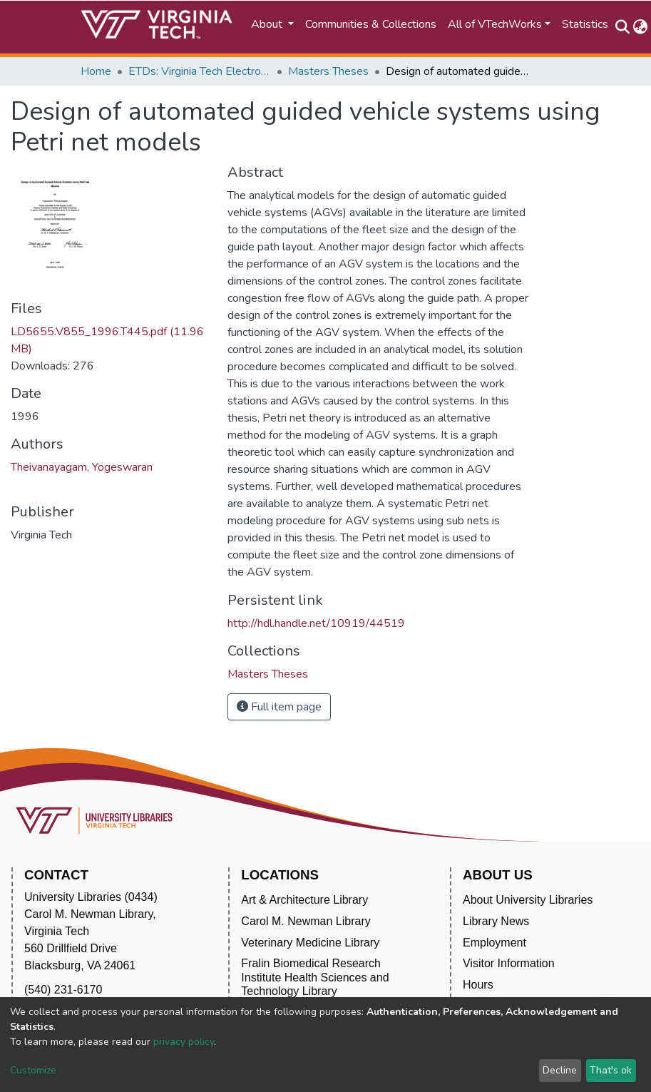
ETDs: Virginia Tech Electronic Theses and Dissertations (199, 71)
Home (96, 71)
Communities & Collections (370, 24)
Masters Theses (328, 71)
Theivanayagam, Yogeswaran (82, 467)
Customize (33, 1070)
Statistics (585, 24)
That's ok (611, 1070)
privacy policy (183, 1041)
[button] (641, 27)
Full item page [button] (279, 707)
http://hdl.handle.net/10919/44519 (316, 623)
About (268, 24)
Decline (560, 1070)
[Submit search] (623, 27)
